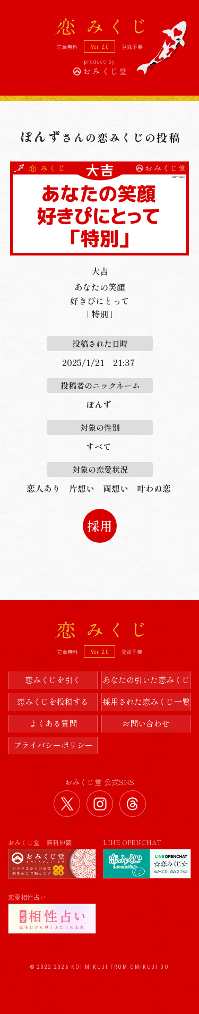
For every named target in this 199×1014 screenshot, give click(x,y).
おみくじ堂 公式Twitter (67, 803)
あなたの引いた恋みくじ (146, 679)
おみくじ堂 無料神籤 (52, 858)
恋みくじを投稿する (53, 701)
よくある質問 (53, 723)
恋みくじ (100, 629)
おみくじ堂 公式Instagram (99, 803)
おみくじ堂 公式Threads (132, 803)
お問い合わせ (146, 723)
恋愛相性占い (52, 913)
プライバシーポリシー (53, 745)
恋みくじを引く (53, 679)
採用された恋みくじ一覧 (146, 701)
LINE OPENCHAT (147, 858)
